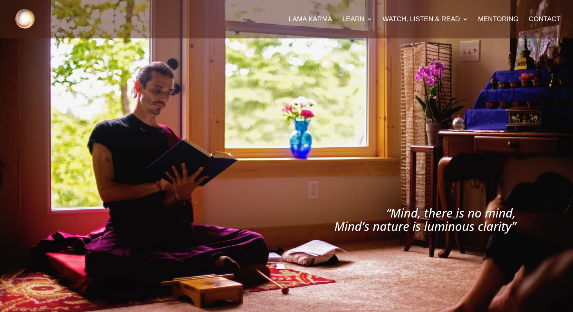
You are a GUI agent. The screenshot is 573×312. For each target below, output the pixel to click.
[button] (556, 11)
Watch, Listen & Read (421, 19)
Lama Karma (310, 19)
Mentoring (498, 19)
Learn (353, 19)
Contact (544, 19)
